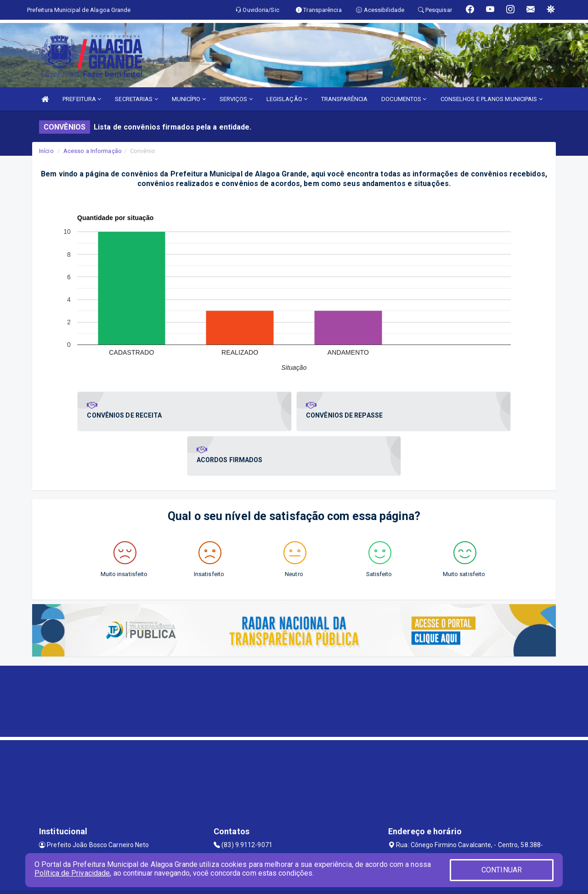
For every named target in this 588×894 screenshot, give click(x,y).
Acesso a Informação (92, 150)
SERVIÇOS (236, 99)
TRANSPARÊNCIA (344, 99)
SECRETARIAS (136, 99)
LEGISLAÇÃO (286, 99)
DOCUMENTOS (403, 99)
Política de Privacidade (72, 873)
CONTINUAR (501, 870)
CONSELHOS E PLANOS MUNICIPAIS (492, 99)
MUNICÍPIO (189, 99)
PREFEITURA (81, 99)
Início (46, 150)
